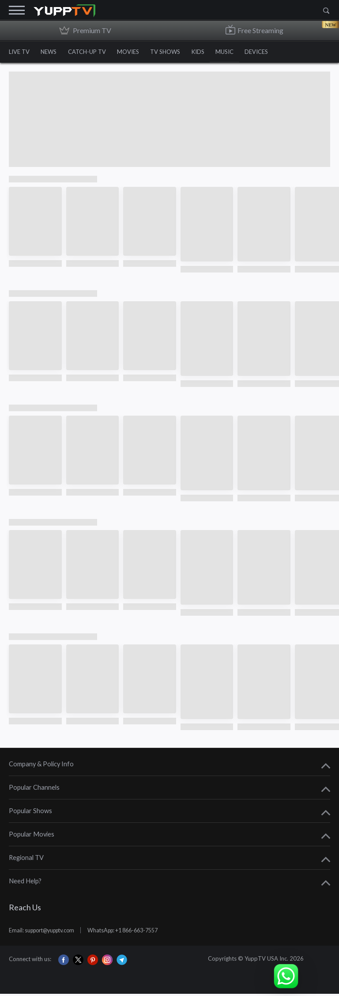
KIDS (208, 52)
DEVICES (270, 52)
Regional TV (26, 860)
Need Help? (25, 883)
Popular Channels (34, 790)
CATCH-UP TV (91, 52)
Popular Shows (30, 813)
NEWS (51, 52)
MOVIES (134, 52)
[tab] (169, 767)
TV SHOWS (173, 52)
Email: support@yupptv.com (45, 932)
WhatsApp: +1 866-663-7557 (134, 932)
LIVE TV (19, 52)
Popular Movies (31, 837)
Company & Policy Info (41, 766)
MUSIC (237, 52)
